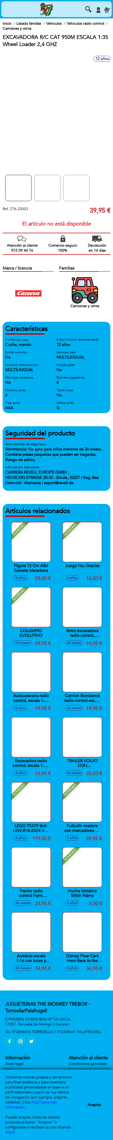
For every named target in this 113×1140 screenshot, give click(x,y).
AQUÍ (10, 1132)
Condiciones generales (88, 1063)
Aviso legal (14, 1063)
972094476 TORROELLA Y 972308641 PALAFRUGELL (56, 1031)
